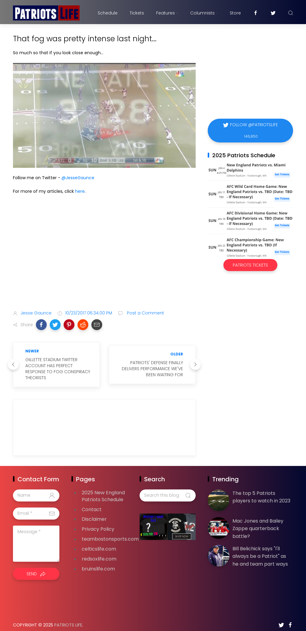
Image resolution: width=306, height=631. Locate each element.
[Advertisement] (104, 258)
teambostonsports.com (110, 532)
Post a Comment (145, 313)
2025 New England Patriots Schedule (103, 490)
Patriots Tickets (250, 265)
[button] (41, 324)
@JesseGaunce (78, 178)
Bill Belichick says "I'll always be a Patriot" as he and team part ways (260, 550)
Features (167, 13)
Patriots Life (68, 619)
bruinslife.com (98, 562)
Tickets (137, 13)
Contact (92, 503)
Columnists (203, 13)
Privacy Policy (98, 523)
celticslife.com (99, 542)
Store (235, 13)
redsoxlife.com (99, 552)
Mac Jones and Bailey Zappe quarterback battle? (257, 522)
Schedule (108, 13)
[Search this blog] (168, 489)
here (80, 191)
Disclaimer (94, 513)
